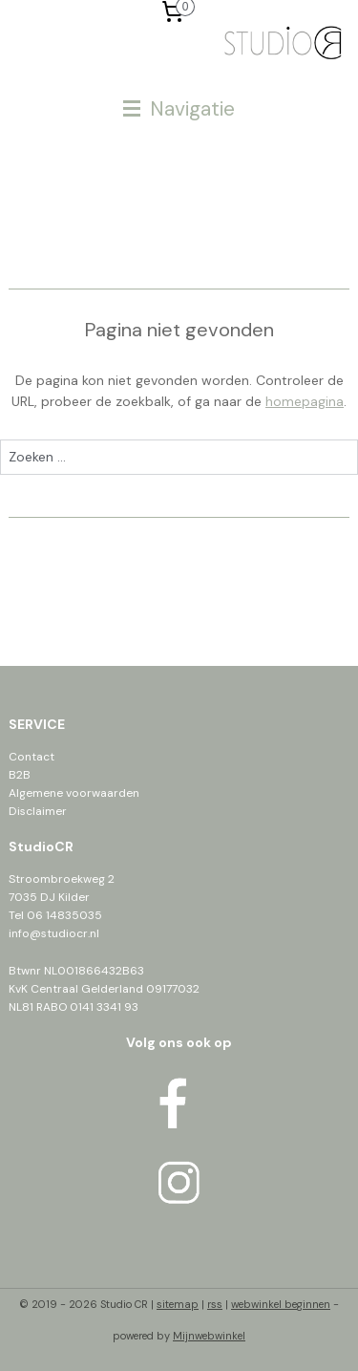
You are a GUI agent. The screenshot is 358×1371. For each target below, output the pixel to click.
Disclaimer (38, 811)
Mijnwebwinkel (209, 1335)
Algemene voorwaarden (74, 793)
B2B (20, 774)
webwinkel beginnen (280, 1304)
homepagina (304, 401)
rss (214, 1304)
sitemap (178, 1304)
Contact (31, 756)
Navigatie (179, 109)
